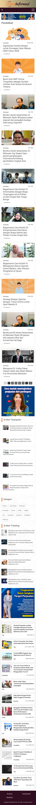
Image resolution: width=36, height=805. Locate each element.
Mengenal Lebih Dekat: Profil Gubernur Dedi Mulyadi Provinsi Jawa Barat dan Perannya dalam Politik (21, 533)
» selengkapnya (6, 53)
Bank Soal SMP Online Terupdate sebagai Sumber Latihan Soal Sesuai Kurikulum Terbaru (17, 83)
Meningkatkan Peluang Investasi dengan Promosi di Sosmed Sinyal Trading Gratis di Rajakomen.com (21, 552)
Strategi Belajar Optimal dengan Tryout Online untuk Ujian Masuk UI (16, 302)
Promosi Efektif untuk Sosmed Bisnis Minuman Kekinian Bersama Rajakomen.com (19, 562)
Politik (19, 510)
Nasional (18, 515)
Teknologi (5, 519)
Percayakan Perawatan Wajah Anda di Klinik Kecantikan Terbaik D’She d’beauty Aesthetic (18, 488)
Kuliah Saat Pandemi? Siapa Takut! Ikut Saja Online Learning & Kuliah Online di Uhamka (17, 452)
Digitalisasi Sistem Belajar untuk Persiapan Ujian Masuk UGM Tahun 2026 (17, 48)
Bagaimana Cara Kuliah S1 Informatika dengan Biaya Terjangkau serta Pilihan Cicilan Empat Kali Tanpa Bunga (15, 194)
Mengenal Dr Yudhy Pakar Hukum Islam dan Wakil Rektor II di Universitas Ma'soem (17, 371)
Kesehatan (11, 515)
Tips (3, 515)
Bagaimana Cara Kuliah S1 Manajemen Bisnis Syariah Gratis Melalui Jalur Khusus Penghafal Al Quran (16, 267)
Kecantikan (5, 510)
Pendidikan (6, 43)
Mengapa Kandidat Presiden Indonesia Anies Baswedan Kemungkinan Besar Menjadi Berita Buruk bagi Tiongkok (21, 428)
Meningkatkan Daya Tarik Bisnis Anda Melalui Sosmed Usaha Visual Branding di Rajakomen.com (20, 581)
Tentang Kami (26, 794)
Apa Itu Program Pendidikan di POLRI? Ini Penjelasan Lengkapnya (23, 754)
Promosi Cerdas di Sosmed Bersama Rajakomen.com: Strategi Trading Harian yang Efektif (20, 542)
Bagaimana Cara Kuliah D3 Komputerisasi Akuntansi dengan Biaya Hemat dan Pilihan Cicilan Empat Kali (15, 231)
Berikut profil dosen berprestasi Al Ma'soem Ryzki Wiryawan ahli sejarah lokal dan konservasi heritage (18, 336)
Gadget (26, 510)
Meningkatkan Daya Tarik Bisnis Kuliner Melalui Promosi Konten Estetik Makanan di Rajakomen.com (21, 572)
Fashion (4, 506)
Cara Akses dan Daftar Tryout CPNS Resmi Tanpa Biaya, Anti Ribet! (23, 780)
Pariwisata (22, 506)
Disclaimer (10, 797)
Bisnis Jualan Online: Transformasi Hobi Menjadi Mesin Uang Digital (24, 683)
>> (30, 383)
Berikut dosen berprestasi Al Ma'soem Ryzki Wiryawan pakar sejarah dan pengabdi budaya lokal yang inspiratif (18, 119)
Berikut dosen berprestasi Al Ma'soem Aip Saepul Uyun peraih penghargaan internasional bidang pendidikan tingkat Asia (16, 156)
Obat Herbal (13, 506)
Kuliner (13, 510)
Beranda (9, 794)
